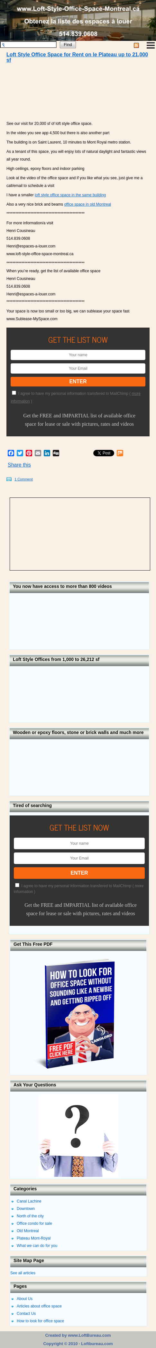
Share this (19, 465)
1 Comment (23, 479)
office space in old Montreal (87, 204)
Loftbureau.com (96, 1343)
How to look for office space (40, 1321)
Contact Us (26, 1313)
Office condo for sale (34, 1223)
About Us (24, 1299)
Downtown (26, 1208)
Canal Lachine (29, 1201)
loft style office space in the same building (70, 195)
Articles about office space (39, 1306)
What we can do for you (37, 1245)
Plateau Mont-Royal (33, 1238)
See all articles (22, 1273)
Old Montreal (28, 1231)
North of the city (30, 1216)
